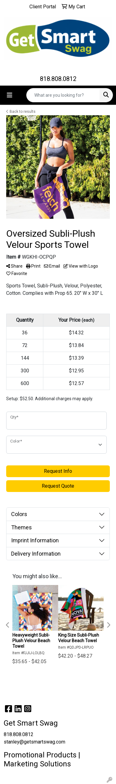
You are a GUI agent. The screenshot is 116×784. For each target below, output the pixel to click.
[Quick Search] (63, 95)
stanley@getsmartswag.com (34, 742)
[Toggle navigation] (9, 95)
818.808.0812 (58, 79)
